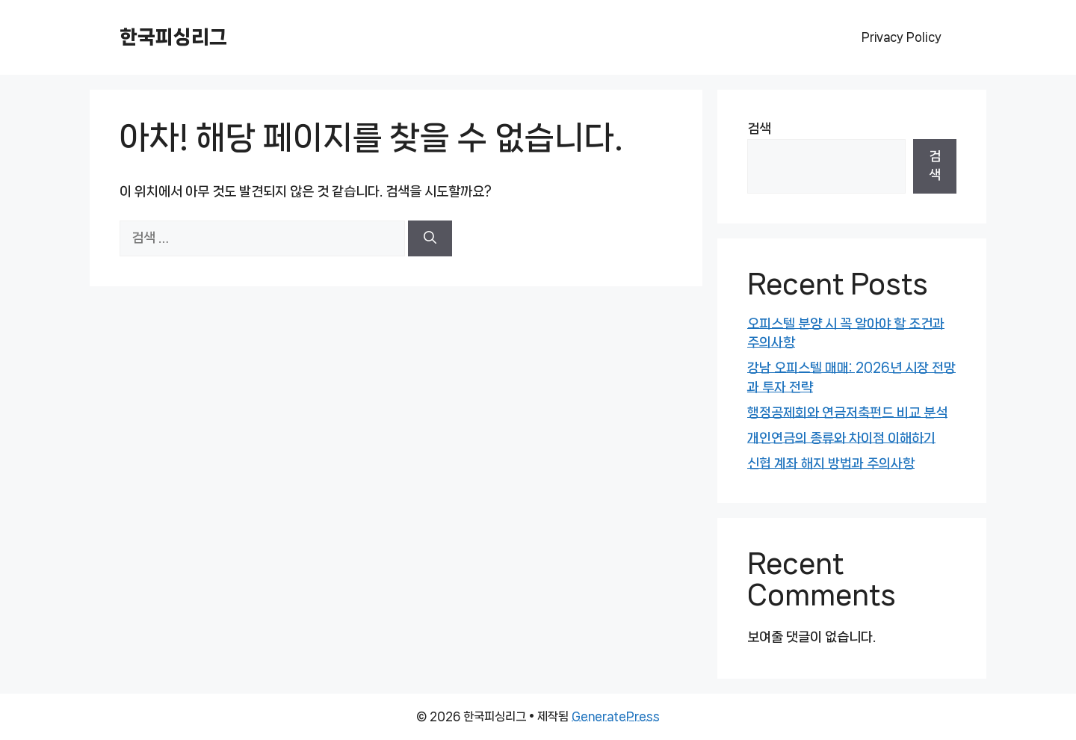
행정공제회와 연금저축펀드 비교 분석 (847, 412)
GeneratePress (616, 716)
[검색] (430, 238)
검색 (759, 128)
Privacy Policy (902, 37)
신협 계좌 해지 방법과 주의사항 (831, 463)
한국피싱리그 (173, 37)
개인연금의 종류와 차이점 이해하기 (841, 438)
